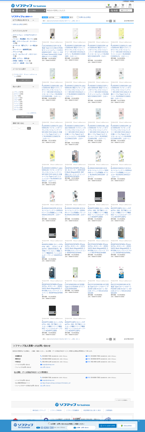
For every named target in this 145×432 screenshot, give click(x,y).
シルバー (18, 98)
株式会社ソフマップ (39, 410)
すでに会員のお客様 (109, 425)
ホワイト (18, 94)
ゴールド (18, 107)
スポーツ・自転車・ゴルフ (22, 63)
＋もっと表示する (31, 113)
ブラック (18, 92)
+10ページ (67, 21)
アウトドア (17, 52)
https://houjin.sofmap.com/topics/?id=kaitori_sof (56, 383)
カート (123, 6)
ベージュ (18, 103)
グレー (17, 96)
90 (73, 21)
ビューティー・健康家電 (22, 49)
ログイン (130, 6)
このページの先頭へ (122, 400)
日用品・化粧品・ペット (22, 61)
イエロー (18, 105)
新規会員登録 (108, 6)
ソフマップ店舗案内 (72, 410)
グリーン (18, 101)
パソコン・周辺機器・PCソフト (25, 39)
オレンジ (18, 109)
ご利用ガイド (115, 6)
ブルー (18, 100)
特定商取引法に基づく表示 (92, 410)
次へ (77, 21)
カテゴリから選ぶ (20, 10)
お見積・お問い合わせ (81, 427)
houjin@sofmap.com (48, 364)
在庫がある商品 (20, 24)
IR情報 (132, 1)
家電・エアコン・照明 (21, 58)
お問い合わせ (46, 367)
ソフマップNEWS (56, 410)
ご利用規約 (125, 1)
